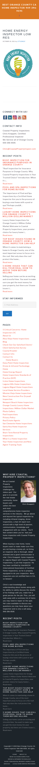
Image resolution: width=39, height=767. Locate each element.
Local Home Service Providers (16, 390)
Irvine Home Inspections (14, 381)
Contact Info (8, 354)
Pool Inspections (10, 414)
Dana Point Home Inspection (16, 363)
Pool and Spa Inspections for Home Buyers (19, 188)
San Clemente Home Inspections (17, 423)
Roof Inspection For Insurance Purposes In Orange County (17, 162)
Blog (5, 342)
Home (5, 369)
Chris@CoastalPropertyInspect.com (19, 149)
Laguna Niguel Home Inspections (18, 387)
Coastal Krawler (10, 351)
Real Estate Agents (11, 420)
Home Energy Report (12, 372)
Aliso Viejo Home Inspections (16, 338)
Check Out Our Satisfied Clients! (17, 345)
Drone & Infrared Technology (16, 366)
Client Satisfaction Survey (14, 348)
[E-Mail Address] (19, 305)
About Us (7, 335)
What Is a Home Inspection (15, 439)
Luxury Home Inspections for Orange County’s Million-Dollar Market (19, 214)
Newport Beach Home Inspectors (18, 402)
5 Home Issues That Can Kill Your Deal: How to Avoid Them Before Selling (18, 269)
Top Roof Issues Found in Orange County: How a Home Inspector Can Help (19, 241)
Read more (7, 184)
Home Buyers (12, 360)
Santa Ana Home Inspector (15, 426)
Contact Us (8, 357)
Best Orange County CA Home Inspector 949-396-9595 (19, 7)
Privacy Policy (9, 417)
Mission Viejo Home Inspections (17, 393)
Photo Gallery (9, 411)
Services (6, 429)
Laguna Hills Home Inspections (17, 384)
